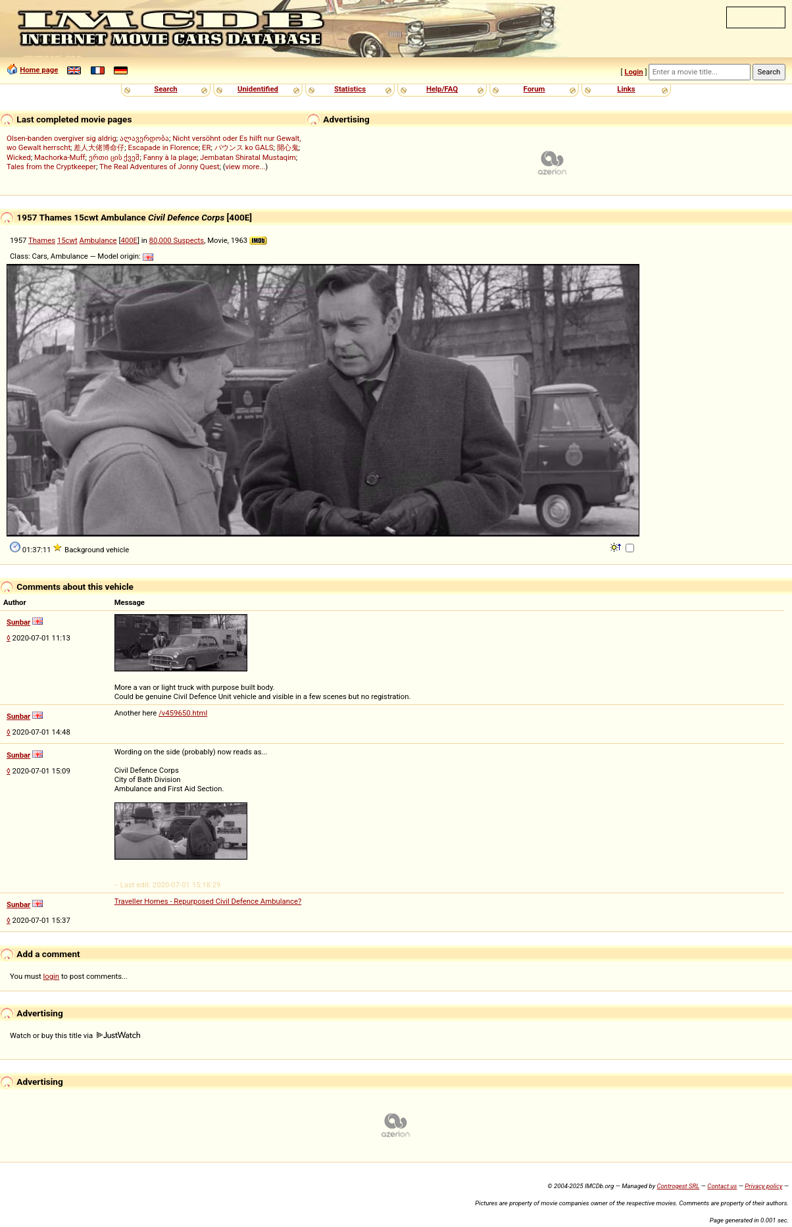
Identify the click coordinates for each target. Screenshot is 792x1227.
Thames (41, 240)
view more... (246, 166)
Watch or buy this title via (75, 1035)
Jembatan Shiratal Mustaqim (248, 157)
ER (206, 147)
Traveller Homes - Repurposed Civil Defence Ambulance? (208, 901)
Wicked (19, 157)
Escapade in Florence (163, 147)
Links (626, 88)
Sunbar (18, 622)
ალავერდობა (144, 138)
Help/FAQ (442, 88)
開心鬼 (288, 147)
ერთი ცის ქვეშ (114, 157)
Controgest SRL (677, 1185)
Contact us (722, 1185)
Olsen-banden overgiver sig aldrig (61, 138)
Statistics (350, 88)
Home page (39, 69)
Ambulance (98, 240)
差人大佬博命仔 (99, 147)
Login (633, 71)
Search (165, 88)
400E (128, 240)
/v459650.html (183, 713)
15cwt (67, 240)
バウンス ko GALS (244, 147)
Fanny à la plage (170, 157)
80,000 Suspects (177, 240)
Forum (534, 88)
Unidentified (257, 88)
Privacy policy (763, 1185)
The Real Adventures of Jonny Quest (159, 166)
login (51, 976)
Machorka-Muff (60, 157)
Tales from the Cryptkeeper (51, 166)
